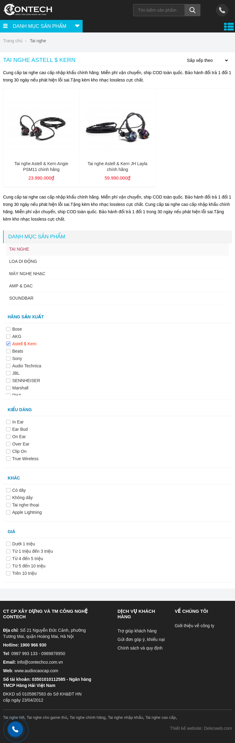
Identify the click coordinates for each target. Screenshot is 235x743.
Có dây (19, 490)
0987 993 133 (24, 653)
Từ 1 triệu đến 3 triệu (32, 551)
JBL (16, 373)
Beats (17, 351)
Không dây (22, 497)
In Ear (18, 421)
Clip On (19, 451)
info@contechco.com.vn (40, 662)
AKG (16, 336)
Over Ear (20, 444)
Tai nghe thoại (25, 504)
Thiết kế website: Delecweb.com (201, 728)
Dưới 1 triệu (23, 543)
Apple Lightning (27, 512)
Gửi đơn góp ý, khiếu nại (141, 639)
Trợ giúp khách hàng (137, 630)
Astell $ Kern (24, 343)
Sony (17, 358)
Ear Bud (20, 429)
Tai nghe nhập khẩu (125, 717)
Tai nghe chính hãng (88, 717)
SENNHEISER (26, 380)
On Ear (19, 436)
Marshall (20, 387)
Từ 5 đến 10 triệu (29, 565)
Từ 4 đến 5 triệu (27, 558)
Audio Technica (26, 365)
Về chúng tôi (191, 611)
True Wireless (25, 458)
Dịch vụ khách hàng (136, 613)
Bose (17, 329)
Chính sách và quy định (140, 648)
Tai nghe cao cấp (160, 717)
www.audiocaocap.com (36, 670)
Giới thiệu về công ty (194, 625)
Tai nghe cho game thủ (47, 717)
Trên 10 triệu (24, 573)
